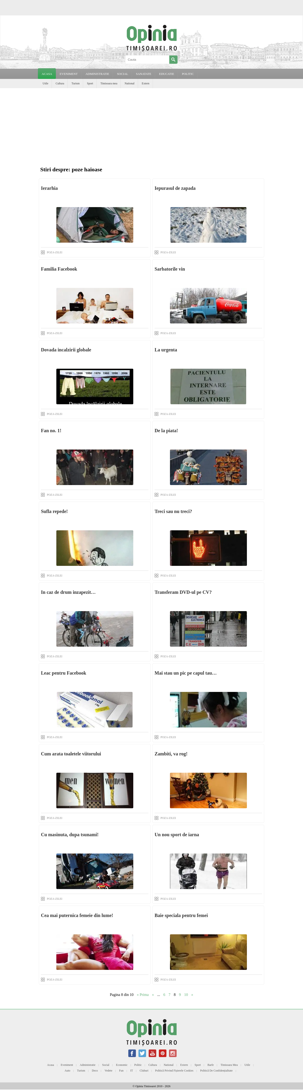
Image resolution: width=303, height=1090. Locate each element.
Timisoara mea (108, 83)
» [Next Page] (192, 995)
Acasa (47, 74)
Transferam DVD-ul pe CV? (183, 592)
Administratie (87, 1065)
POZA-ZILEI (54, 252)
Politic (138, 1065)
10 (186, 995)
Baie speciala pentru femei (181, 915)
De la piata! (166, 430)
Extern (145, 83)
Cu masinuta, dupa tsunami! (69, 834)
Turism (75, 83)
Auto (67, 1070)
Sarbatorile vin (170, 269)
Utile (45, 83)
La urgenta (166, 349)
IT (131, 1070)
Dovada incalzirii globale (66, 349)
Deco (95, 1070)
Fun (121, 1070)
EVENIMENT (69, 74)
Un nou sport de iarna (177, 834)
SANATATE (143, 74)
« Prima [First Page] (143, 995)
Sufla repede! (54, 511)
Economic (122, 1065)
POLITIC (188, 74)
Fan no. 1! (51, 430)
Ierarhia (49, 188)
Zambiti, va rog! (171, 753)
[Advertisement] (151, 124)
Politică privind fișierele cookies (174, 1070)
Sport (90, 83)
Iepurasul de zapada (175, 188)
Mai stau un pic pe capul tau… (186, 673)
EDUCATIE (166, 74)
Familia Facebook (59, 269)
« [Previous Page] (153, 995)
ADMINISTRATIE (97, 74)
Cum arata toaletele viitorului (71, 753)
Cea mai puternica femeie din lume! (77, 915)
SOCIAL (122, 74)
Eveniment (67, 1065)
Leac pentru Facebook (63, 673)
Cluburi (144, 1070)
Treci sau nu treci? (173, 511)
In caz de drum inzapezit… (68, 592)
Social (105, 1065)
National (129, 83)
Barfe (211, 1065)
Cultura (60, 83)
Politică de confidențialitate (216, 1070)
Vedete (108, 1070)
